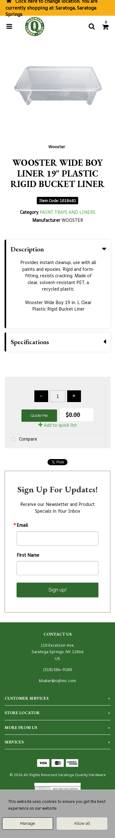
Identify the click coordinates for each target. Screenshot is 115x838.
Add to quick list (57, 425)
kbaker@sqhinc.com (57, 680)
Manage (27, 823)
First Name (28, 555)
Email (22, 525)
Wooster (56, 146)
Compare (23, 439)
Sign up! (57, 590)
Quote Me (39, 415)
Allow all (82, 823)
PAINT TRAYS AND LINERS (67, 212)
